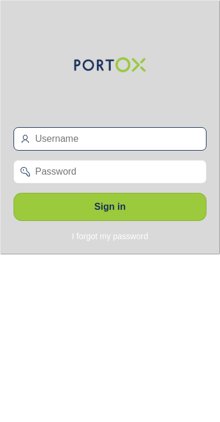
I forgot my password (110, 236)
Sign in (110, 207)
